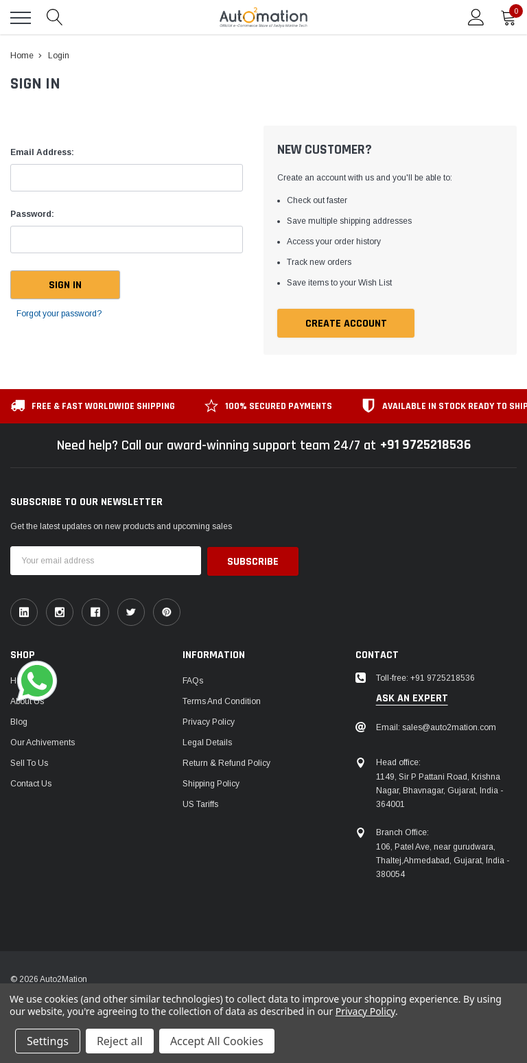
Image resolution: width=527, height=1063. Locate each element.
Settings (48, 1041)
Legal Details (207, 742)
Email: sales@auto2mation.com (436, 727)
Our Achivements (42, 742)
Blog (18, 721)
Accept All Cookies (217, 1041)
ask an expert (412, 698)
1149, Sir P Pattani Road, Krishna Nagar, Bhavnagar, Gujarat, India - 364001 (439, 790)
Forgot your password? (59, 313)
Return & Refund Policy (226, 762)
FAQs (193, 680)
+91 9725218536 (425, 445)
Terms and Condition (222, 700)
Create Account (346, 323)
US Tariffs (200, 803)
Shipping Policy (211, 783)
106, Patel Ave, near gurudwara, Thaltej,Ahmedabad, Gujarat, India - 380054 (442, 860)
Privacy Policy (209, 721)
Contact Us (30, 783)
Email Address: (42, 152)
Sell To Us (29, 762)
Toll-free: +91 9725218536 (425, 677)
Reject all (120, 1041)
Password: (32, 214)
